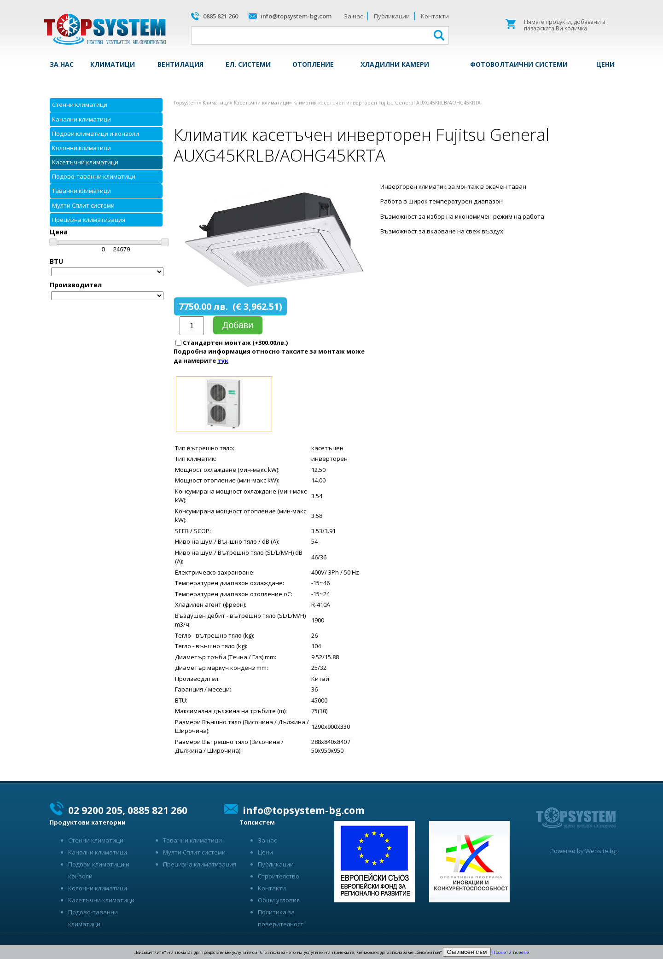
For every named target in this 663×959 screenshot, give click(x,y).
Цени (605, 64)
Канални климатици (81, 119)
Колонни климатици (81, 148)
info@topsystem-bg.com (296, 16)
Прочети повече (510, 952)
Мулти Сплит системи (83, 205)
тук (222, 360)
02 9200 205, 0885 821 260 (127, 810)
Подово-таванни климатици (93, 176)
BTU (56, 261)
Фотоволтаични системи (519, 64)
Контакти (435, 16)
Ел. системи (248, 64)
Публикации (392, 16)
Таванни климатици (81, 190)
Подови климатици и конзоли (95, 133)
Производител (76, 284)
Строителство (278, 876)
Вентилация (180, 64)
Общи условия (279, 900)
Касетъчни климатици (85, 162)
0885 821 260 (220, 16)
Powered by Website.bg (583, 851)
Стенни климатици (79, 104)
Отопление (313, 64)
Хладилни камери (395, 64)
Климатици (112, 64)
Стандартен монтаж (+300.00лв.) (235, 342)
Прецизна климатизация (88, 219)
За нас (353, 16)
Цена (59, 231)
